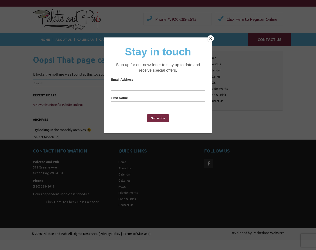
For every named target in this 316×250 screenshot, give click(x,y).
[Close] (210, 38)
